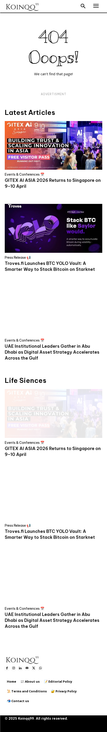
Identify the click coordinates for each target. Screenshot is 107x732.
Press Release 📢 (18, 257)
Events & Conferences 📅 (24, 174)
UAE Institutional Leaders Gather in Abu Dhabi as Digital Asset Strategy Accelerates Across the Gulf (52, 352)
